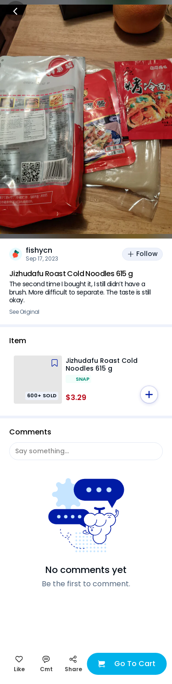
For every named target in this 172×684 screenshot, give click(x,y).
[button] (149, 394)
